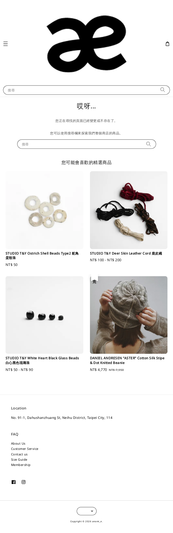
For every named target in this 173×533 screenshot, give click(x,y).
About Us (18, 443)
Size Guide (19, 459)
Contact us (19, 454)
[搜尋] (163, 90)
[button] (5, 44)
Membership (21, 465)
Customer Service (24, 449)
